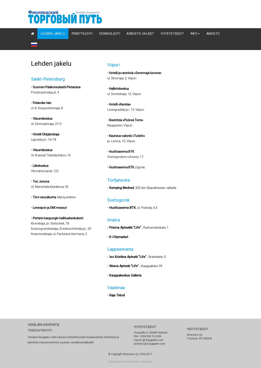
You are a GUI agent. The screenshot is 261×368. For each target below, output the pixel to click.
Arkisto (213, 34)
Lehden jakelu (53, 34)
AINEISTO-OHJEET (140, 34)
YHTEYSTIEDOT (172, 34)
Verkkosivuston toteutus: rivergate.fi (130, 361)
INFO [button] (195, 34)
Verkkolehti (109, 34)
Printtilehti (82, 34)
